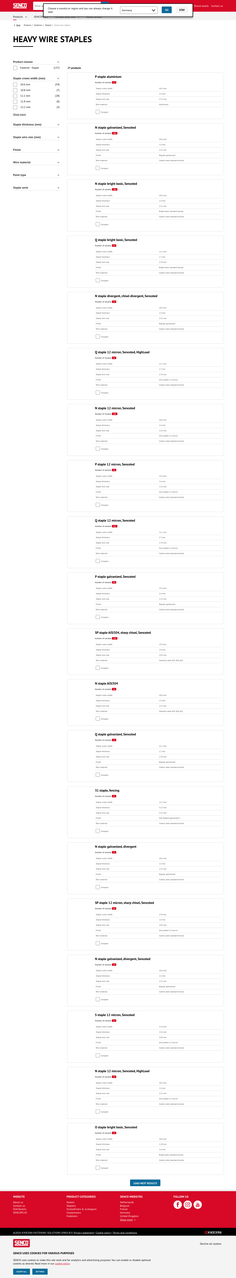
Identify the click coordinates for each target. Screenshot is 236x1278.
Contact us (217, 5)
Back (18, 25)
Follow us (181, 1197)
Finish (17, 150)
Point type (19, 175)
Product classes (23, 62)
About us (18, 1202)
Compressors (74, 1212)
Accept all (21, 1271)
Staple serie (20, 187)
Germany (125, 1212)
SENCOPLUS (41, 16)
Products (18, 16)
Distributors (19, 1209)
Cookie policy (103, 1232)
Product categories (81, 1197)
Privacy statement (84, 1232)
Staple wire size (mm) (27, 137)
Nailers (71, 1202)
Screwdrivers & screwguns (82, 1209)
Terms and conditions (125, 1232)
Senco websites (131, 1197)
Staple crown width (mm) (29, 78)
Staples (48, 25)
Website (19, 1197)
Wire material (22, 162)
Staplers (71, 1205)
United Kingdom (129, 1216)
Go (166, 9)
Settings (40, 1271)
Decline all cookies (210, 1243)
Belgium (125, 1205)
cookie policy (62, 1263)
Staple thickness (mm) (27, 124)
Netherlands (127, 1202)
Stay (182, 9)
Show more (19, 114)
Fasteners (38, 25)
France (124, 1209)
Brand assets (201, 5)
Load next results (145, 1183)
